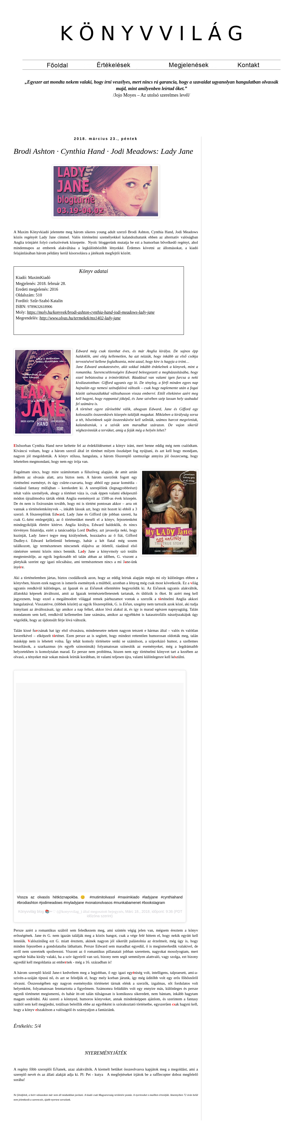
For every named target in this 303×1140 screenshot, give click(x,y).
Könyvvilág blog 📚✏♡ (36, 911)
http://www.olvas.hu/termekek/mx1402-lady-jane (80, 318)
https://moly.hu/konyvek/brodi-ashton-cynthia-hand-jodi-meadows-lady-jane (91, 312)
